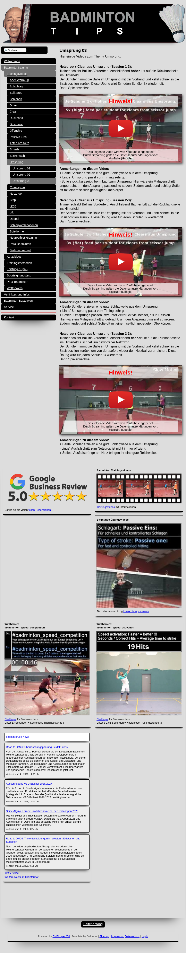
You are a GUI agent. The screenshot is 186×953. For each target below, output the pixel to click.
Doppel (14, 218)
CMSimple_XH (61, 936)
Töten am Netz (19, 143)
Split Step (16, 92)
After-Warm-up (19, 80)
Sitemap (104, 936)
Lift (12, 212)
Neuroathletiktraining (23, 237)
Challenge (10, 719)
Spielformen (17, 231)
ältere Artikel (12, 872)
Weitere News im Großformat (21, 877)
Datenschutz (132, 936)
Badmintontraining (16, 67)
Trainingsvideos (17, 74)
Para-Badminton (20, 244)
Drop (13, 206)
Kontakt (9, 317)
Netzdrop (16, 193)
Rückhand (16, 118)
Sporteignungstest (19, 275)
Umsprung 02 (21, 174)
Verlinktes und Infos (17, 294)
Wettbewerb (15, 288)
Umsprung (16, 162)
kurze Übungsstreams (136, 611)
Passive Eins (18, 137)
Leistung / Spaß (17, 269)
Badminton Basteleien (18, 300)
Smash (14, 149)
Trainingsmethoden (19, 263)
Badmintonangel (20, 250)
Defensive (16, 124)
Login (145, 936)
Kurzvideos (14, 256)
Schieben (16, 99)
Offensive (16, 130)
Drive (13, 105)
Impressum (117, 936)
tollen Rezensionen (39, 509)
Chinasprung (18, 187)
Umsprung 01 (21, 168)
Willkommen (12, 61)
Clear (13, 111)
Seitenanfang (93, 924)
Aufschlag (16, 86)
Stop (13, 200)
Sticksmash (17, 155)
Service (9, 307)
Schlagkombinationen (24, 225)
